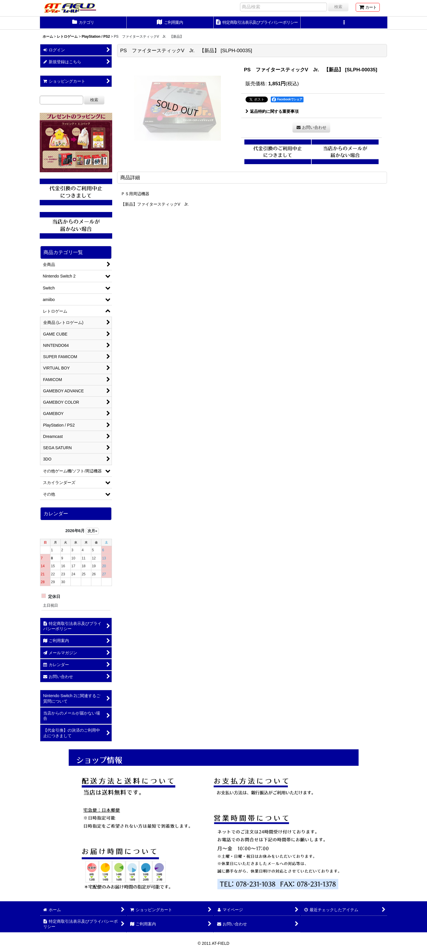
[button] (344, 23)
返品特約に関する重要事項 (272, 111)
